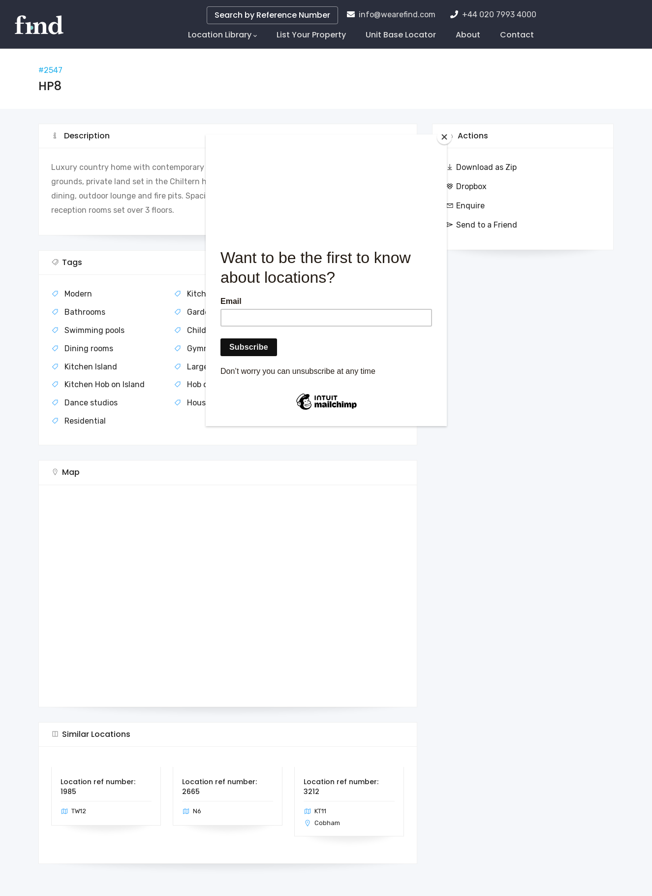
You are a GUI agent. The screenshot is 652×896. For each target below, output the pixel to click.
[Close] (444, 137)
